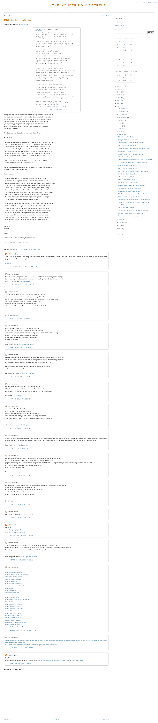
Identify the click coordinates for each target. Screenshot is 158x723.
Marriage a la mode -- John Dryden (129, 191)
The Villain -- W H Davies (126, 137)
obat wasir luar (10, 595)
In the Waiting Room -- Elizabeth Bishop (131, 154)
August (121, 120)
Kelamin (22, 640)
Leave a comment (33, 249)
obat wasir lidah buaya (12, 597)
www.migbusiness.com (27, 344)
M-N (131, 44)
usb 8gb (25, 445)
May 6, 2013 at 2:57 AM (19, 448)
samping (55, 645)
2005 (118, 95)
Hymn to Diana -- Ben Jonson (127, 182)
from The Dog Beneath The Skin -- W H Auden (133, 171)
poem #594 (33, 238)
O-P (118, 47)
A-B (118, 42)
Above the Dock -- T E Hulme (127, 177)
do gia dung (15, 315)
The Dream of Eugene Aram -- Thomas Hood (132, 194)
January (121, 222)
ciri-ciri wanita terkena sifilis (14, 618)
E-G (131, 42)
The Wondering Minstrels (79, 5)
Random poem (119, 25)
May (120, 129)
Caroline (10, 655)
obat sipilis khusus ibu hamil (14, 627)
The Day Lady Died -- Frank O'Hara (129, 188)
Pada (26, 640)
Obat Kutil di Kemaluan (12, 602)
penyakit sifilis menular (12, 624)
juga (101, 640)
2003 (118, 100)
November (122, 111)
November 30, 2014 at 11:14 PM (23, 630)
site (12, 501)
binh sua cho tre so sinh (26, 373)
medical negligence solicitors (28, 557)
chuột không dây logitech (13, 530)
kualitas (34, 645)
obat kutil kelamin (10, 611)
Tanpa (41, 640)
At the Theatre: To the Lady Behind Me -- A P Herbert (135, 160)
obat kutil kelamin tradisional (14, 608)
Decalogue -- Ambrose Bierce (127, 151)
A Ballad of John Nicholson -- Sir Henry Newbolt (133, 162)
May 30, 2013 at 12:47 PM (20, 475)
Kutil (17, 640)
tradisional (21, 642)
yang (38, 645)
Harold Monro (58, 109)
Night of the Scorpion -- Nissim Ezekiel (130, 213)
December (122, 109)
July (120, 123)
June (120, 126)
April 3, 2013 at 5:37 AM (20, 318)
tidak (46, 640)
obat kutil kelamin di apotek (14, 604)
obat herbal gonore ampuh (13, 577)
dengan (82, 640)
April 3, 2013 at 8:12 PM (20, 428)
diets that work (25, 281)
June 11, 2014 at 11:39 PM (20, 517)
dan (33, 640)
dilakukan (60, 640)
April (120, 131)
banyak (7, 642)
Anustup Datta (23, 24)
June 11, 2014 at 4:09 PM (20, 504)
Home (57, 16)
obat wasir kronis (10, 590)
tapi (98, 640)
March (121, 134)
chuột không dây (24, 425)
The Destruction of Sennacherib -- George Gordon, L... (135, 199)
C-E (124, 60)
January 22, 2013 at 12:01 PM (22, 284)
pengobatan (72, 640)
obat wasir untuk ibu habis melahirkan (17, 599)
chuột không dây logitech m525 (15, 532)
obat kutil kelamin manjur (13, 613)
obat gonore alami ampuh (13, 579)
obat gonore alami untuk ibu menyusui (17, 574)
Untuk (7, 640)
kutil (6, 645)
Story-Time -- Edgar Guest (126, 157)
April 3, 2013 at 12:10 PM (20, 347)
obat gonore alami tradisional (14, 586)
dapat (55, 640)
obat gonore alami (11, 581)
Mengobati (12, 640)
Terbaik (10, 645)
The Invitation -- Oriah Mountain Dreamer (131, 142)
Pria (30, 640)
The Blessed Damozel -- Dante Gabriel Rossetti (133, 210)
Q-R (124, 47)
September (122, 117)
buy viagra (8, 263)
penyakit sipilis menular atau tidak (16, 622)
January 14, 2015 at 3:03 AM (22, 648)
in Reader (153, 2)
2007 (118, 89)
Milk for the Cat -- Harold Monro (18, 20)
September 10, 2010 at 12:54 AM (23, 267)
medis (78, 640)
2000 (118, 226)
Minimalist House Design (62, 660)
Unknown (10, 254)
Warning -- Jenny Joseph (126, 207)
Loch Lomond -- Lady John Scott (128, 197)
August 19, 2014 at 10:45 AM (22, 535)
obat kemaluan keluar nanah (14, 572)
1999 (118, 229)
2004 (118, 98)
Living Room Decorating (45, 660)
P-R (131, 62)
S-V (118, 65)
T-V (118, 50)
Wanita (37, 640)
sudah (105, 640)
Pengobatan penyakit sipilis (14, 615)
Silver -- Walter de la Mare (126, 180)
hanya (51, 640)
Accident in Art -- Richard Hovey (128, 168)
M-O (124, 62)
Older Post (105, 16)
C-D (125, 42)
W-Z (124, 50)
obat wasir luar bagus (12, 593)
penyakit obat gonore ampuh (14, 583)
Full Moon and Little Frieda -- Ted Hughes (131, 185)
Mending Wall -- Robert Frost (127, 165)
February (121, 219)
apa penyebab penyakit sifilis (14, 620)
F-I (131, 60)
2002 (118, 103)
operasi (91, 640)
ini (44, 640)
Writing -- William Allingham (127, 145)
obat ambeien (9, 588)
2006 (118, 92)
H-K (118, 44)
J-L (119, 62)
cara (87, 640)
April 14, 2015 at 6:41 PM (20, 663)
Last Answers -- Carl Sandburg (128, 216)
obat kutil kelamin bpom (12, 606)
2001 (118, 106)
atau (95, 640)
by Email (144, 2)
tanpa (47, 645)
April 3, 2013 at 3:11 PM (20, 399)
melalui (66, 640)
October (121, 114)
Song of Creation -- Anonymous (128, 140)
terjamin (42, 645)
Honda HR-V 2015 (77, 660)
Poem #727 (38, 29)
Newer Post (7, 16)
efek (51, 645)
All (131, 50)
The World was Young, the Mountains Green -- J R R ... (135, 148)
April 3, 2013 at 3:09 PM (20, 376)
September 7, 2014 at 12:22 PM (23, 560)
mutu (27, 645)
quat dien (23, 472)
